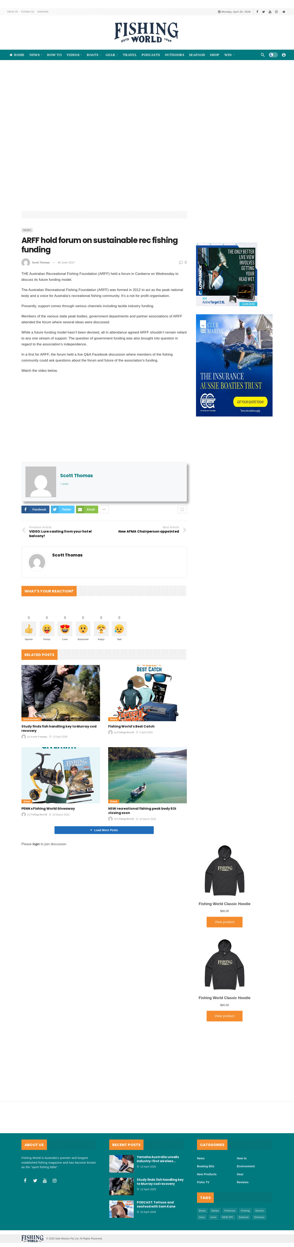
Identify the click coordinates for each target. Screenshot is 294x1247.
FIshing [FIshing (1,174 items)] (245, 1210)
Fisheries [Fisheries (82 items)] (229, 1210)
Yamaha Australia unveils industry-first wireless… (158, 1159)
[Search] (263, 55)
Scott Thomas (41, 293)
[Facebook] (257, 11)
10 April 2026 (146, 1212)
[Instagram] (276, 11)
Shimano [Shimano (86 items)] (259, 1217)
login (36, 874)
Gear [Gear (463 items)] (202, 1217)
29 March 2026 (59, 845)
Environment (31, 750)
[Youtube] (270, 11)
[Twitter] (263, 11)
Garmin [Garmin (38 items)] (259, 1210)
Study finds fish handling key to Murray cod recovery (59, 759)
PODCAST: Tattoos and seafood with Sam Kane (156, 1204)
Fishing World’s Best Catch (131, 757)
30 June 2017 (66, 293)
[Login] (284, 55)
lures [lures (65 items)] (213, 1217)
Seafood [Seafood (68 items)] (243, 1217)
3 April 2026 (144, 763)
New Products (207, 1174)
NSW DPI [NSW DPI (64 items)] (227, 1217)
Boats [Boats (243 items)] (202, 1210)
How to (242, 1158)
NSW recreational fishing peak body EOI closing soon (142, 841)
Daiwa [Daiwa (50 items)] (215, 1210)
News (27, 261)
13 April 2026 (58, 767)
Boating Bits (205, 1166)
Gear (26, 832)
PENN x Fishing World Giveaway (48, 839)
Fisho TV (203, 1182)
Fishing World (125, 763)
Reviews (242, 1182)
